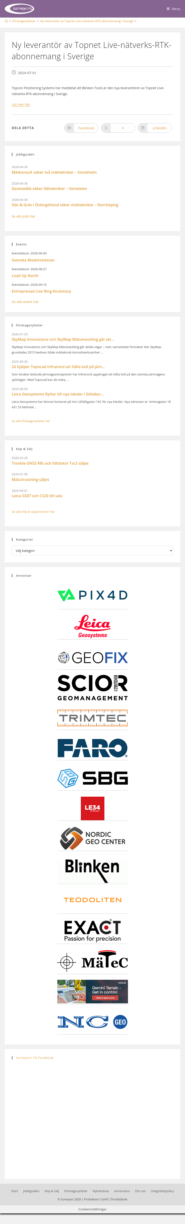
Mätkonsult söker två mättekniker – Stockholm (54, 172)
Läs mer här (21, 104)
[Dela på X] (118, 128)
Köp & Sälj (52, 1191)
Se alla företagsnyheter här (31, 421)
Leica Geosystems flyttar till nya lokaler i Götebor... (58, 394)
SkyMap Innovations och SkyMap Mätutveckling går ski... (63, 339)
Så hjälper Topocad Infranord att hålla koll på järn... (58, 366)
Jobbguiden (31, 1191)
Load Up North (25, 275)
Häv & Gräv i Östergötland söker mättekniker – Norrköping (65, 204)
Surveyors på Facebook (35, 1058)
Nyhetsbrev (101, 1191)
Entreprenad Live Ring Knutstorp (41, 291)
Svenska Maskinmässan (33, 260)
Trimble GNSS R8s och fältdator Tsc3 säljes (50, 463)
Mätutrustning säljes (30, 479)
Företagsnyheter (75, 1191)
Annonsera (122, 1191)
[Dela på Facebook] (81, 128)
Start (14, 1191)
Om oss (140, 1191)
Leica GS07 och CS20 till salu (37, 495)
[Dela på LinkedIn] (155, 128)
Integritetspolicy (162, 1191)
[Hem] (6, 21)
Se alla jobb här (23, 216)
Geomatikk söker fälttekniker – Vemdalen (49, 188)
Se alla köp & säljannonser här (33, 511)
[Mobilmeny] (173, 9)
